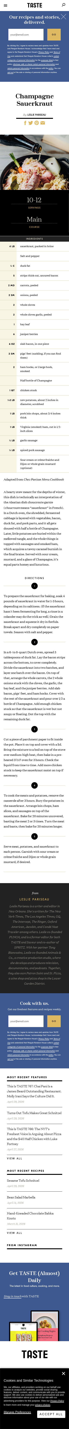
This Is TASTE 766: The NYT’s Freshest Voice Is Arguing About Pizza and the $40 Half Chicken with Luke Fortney (34, 1136)
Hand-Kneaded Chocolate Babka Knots (30, 1215)
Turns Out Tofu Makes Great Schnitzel (34, 1112)
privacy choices (42, 1405)
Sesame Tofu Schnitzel (23, 1180)
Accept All (51, 1414)
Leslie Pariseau (36, 114)
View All (14, 1158)
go (54, 34)
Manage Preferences (17, 1412)
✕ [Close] (63, 1373)
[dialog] (34, 1398)
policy (51, 68)
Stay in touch (12, 1296)
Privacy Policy (57, 1401)
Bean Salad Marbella (21, 1197)
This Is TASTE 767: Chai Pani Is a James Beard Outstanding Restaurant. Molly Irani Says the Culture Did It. (34, 1091)
